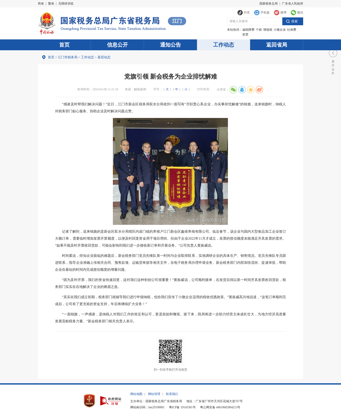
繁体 (51, 3)
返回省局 (276, 45)
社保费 (291, 29)
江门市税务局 (67, 57)
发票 (245, 34)
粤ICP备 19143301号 (182, 407)
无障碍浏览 (66, 3)
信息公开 (117, 45)
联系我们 (172, 394)
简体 (41, 3)
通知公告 (170, 45)
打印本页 (203, 89)
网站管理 (154, 394)
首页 (64, 45)
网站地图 (136, 394)
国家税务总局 (268, 3)
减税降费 (248, 29)
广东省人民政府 (292, 3)
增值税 (267, 29)
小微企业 (280, 29)
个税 (259, 29)
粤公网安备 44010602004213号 (220, 407)
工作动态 (223, 45)
